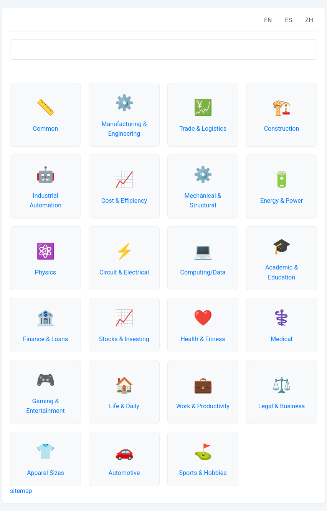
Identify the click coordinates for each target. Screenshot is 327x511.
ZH (309, 20)
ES (288, 20)
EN (268, 20)
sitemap (21, 491)
